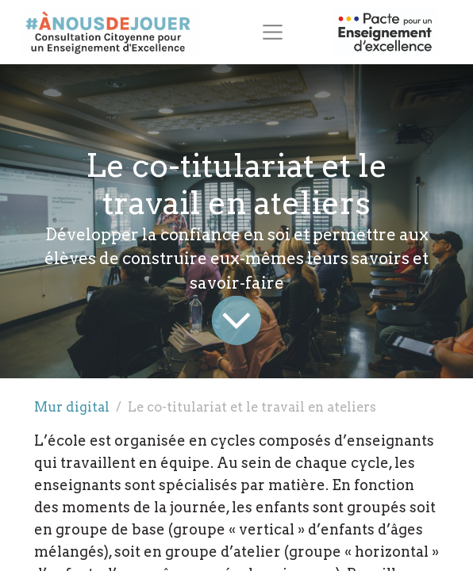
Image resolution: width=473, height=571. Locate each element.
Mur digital (72, 407)
